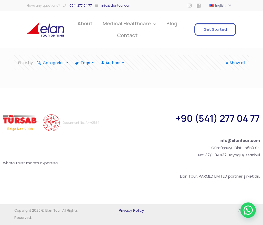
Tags (85, 62)
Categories (53, 62)
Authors (113, 62)
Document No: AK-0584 (81, 122)
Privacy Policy (131, 210)
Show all (234, 62)
